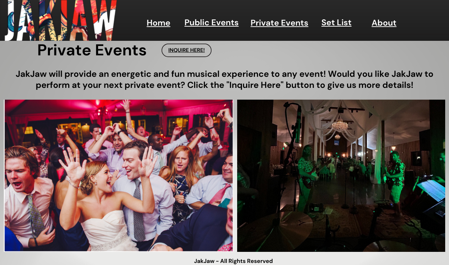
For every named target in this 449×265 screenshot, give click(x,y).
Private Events (280, 23)
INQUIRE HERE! (186, 50)
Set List (336, 22)
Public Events (211, 22)
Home (158, 23)
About (384, 23)
